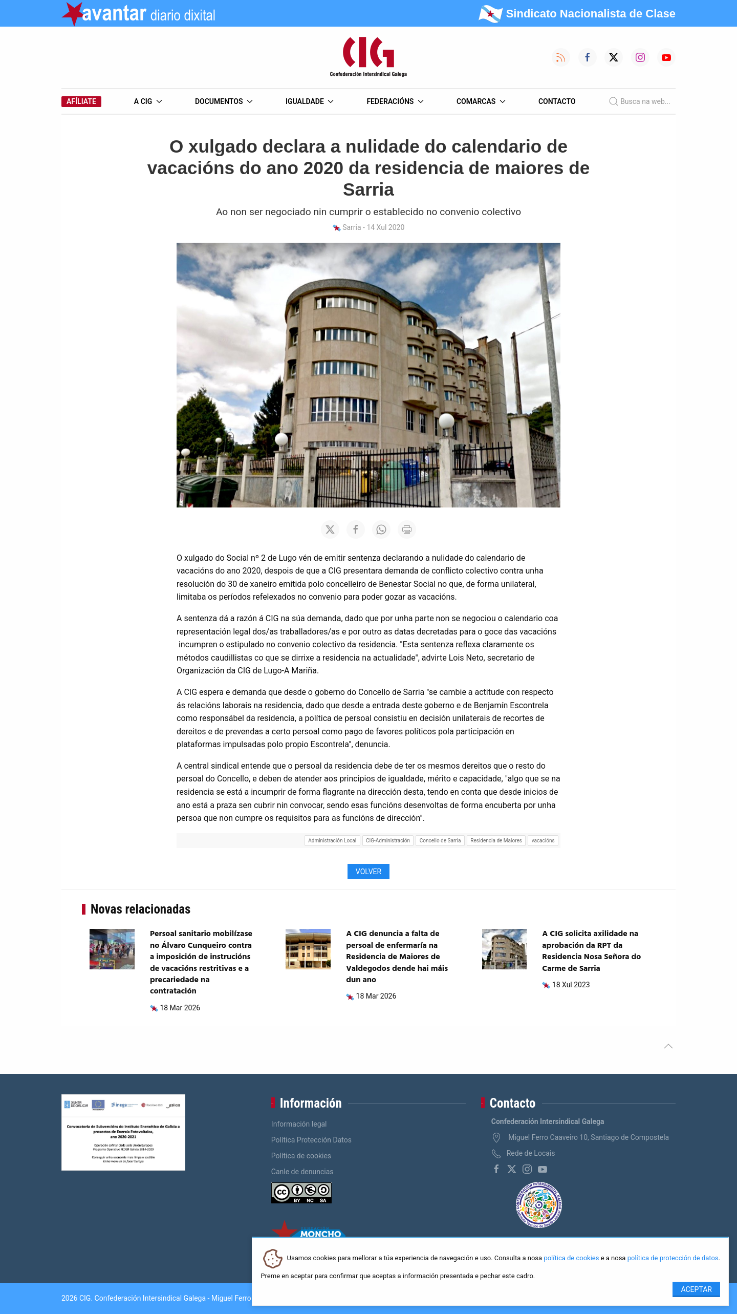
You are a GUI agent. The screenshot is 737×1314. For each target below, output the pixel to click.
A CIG (148, 101)
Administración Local (332, 840)
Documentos (224, 101)
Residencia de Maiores (496, 840)
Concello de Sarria (440, 840)
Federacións (395, 101)
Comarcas (481, 101)
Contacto (557, 101)
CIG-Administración (388, 840)
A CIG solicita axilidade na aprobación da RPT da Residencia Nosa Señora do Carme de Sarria (591, 951)
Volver (368, 871)
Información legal (299, 1124)
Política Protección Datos (311, 1140)
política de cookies (571, 1258)
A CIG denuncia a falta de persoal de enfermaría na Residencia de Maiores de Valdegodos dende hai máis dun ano (397, 957)
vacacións (543, 840)
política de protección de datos (673, 1258)
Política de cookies (301, 1156)
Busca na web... (639, 101)
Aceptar (696, 1289)
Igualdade (310, 101)
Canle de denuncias (302, 1172)
